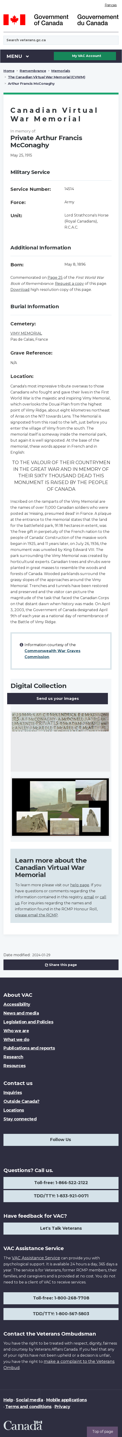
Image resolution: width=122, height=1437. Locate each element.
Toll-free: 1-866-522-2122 (61, 1182)
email (89, 897)
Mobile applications (66, 1399)
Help (8, 1399)
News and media (21, 1013)
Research (13, 1057)
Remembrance (33, 71)
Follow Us (60, 1139)
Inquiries (12, 1092)
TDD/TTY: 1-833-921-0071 (61, 1195)
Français (111, 5)
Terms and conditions (28, 1406)
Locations (13, 1110)
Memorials (60, 71)
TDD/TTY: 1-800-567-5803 (61, 1313)
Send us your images (58, 698)
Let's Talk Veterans (61, 1228)
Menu (17, 56)
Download (20, 289)
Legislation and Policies (28, 1022)
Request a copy (69, 283)
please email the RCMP (36, 915)
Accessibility (16, 1004)
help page (79, 885)
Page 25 (55, 277)
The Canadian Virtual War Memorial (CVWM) (46, 77)
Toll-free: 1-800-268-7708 (61, 1298)
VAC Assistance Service (36, 1258)
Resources (14, 1065)
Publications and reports (29, 1048)
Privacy (62, 1406)
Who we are (16, 1030)
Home (8, 71)
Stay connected (20, 1119)
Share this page (61, 965)
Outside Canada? (21, 1101)
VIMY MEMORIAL (26, 333)
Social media (29, 1399)
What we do (16, 1039)
